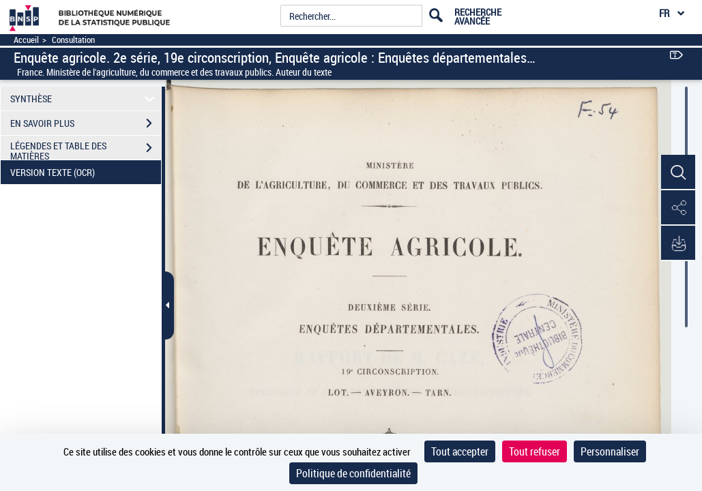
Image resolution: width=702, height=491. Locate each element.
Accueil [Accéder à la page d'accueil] (26, 40)
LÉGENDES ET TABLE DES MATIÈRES (85, 149)
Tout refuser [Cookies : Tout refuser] (534, 451)
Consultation (73, 40)
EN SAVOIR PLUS (85, 123)
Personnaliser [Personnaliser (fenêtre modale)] (610, 451)
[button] (678, 172)
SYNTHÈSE (84, 98)
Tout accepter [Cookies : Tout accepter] (459, 451)
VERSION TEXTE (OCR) (85, 172)
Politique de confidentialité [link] (353, 473)
